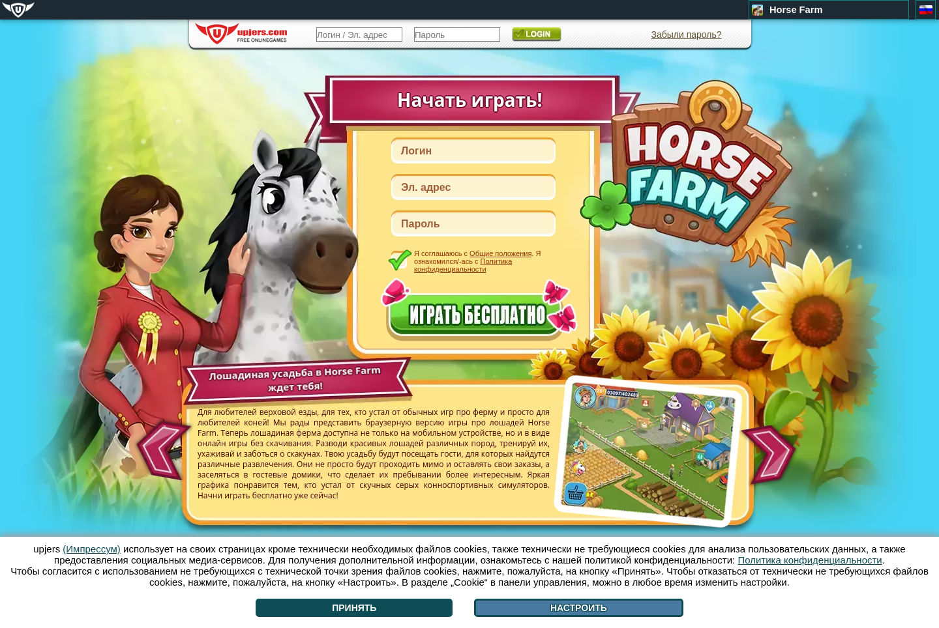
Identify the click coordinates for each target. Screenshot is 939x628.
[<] (161, 446)
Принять (354, 608)
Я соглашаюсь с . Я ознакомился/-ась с (477, 261)
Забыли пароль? (686, 34)
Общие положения (500, 253)
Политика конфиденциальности (463, 265)
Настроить (578, 608)
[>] (772, 455)
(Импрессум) (92, 548)
